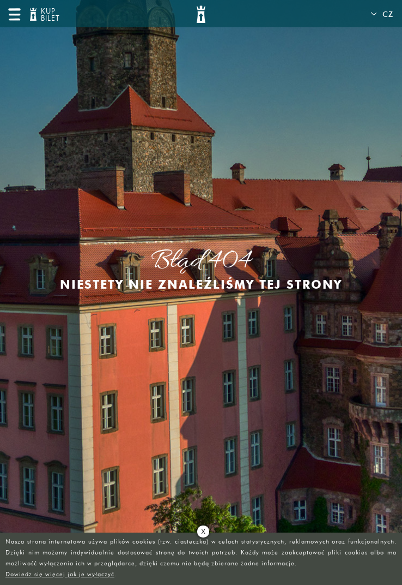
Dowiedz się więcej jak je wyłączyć (59, 574)
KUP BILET (49, 15)
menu (14, 14)
